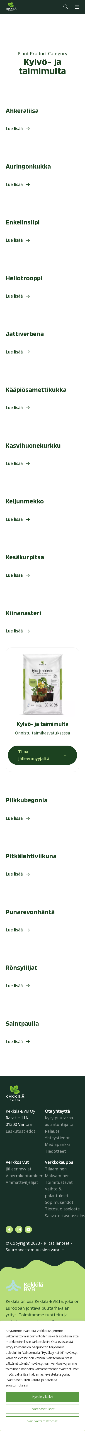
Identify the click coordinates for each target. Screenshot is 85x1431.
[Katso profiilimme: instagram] (18, 1229)
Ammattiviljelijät (22, 1182)
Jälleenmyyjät (19, 1169)
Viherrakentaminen (24, 1175)
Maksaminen (57, 1175)
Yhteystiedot (57, 1137)
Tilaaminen (56, 1169)
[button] (65, 7)
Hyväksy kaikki (42, 1396)
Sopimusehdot (59, 1202)
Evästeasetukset (43, 1409)
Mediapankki (57, 1144)
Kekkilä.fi (20, 6)
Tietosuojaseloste (62, 1209)
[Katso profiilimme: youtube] (28, 1229)
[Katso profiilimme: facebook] (9, 1229)
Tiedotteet (55, 1151)
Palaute (52, 1131)
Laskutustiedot (20, 1131)
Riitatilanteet (57, 1243)
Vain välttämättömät (42, 1421)
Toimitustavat (59, 1182)
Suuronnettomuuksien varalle (35, 1249)
